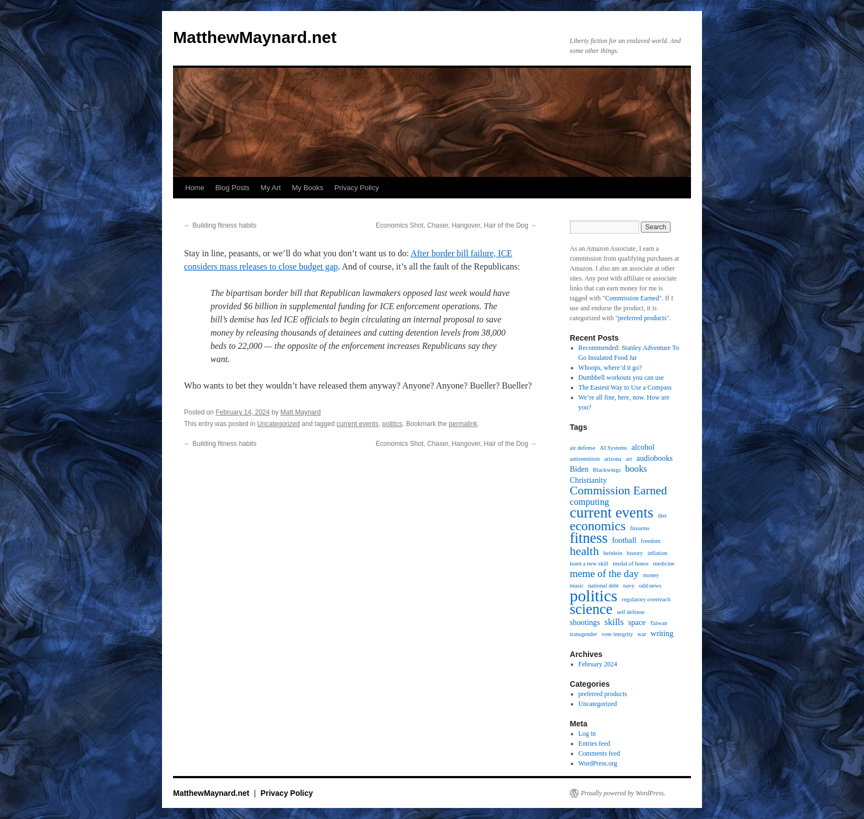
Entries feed (595, 743)
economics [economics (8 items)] (597, 526)
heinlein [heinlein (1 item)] (612, 553)
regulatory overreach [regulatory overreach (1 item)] (646, 599)
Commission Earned (632, 298)
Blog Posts (232, 188)
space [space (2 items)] (637, 622)
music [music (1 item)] (577, 586)
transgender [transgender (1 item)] (583, 634)
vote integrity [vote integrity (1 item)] (617, 634)
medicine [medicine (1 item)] (663, 564)
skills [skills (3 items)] (614, 622)
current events (358, 424)
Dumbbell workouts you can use (621, 377)
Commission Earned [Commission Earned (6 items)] (618, 490)
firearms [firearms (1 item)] (640, 528)
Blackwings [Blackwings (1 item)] (606, 470)
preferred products (642, 318)
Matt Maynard (300, 412)
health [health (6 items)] (584, 551)
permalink (463, 424)
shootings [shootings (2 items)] (585, 622)
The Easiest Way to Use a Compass (625, 387)
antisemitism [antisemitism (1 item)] (585, 459)
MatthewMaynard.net (255, 37)
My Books (307, 188)
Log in (587, 733)
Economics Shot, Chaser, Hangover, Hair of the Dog (456, 225)
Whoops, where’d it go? (610, 367)
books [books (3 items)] (636, 469)
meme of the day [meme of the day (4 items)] (604, 574)
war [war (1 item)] (642, 634)
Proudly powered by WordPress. (623, 793)
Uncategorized (278, 424)
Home (194, 188)
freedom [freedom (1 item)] (651, 541)
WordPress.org (598, 763)
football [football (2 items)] (624, 540)
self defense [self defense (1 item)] (631, 612)
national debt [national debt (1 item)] (603, 586)
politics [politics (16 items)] (593, 596)
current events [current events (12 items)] (612, 513)
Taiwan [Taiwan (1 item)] (658, 623)
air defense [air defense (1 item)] (582, 448)
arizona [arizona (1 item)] (612, 459)
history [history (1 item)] (635, 553)
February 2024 (598, 664)
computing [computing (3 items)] (589, 502)
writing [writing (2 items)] (662, 633)
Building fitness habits (220, 225)
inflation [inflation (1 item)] (657, 553)
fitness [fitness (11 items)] (589, 538)
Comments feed (599, 753)
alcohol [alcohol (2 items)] (643, 447)
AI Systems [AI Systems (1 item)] (613, 448)
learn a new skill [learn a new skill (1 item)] (589, 564)
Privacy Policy (356, 188)
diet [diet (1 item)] (662, 516)
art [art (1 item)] (629, 459)
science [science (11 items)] (591, 610)
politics (392, 424)
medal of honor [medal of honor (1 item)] (631, 564)
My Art (271, 188)
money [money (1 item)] (651, 575)
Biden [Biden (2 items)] (579, 469)
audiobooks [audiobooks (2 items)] (654, 458)
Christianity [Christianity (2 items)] (588, 480)
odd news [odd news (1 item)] (650, 586)
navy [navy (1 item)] (629, 586)
